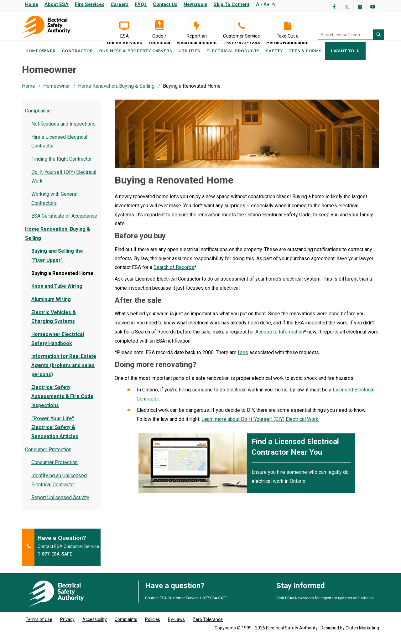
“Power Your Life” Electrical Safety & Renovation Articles (54, 433)
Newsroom (195, 4)
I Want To (345, 58)
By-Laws (176, 625)
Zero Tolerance (208, 625)
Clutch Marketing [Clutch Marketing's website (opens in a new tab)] (362, 633)
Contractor (77, 59)
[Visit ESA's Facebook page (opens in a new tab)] (334, 7)
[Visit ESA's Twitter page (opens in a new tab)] (347, 7)
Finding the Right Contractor (61, 165)
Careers (119, 4)
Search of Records (174, 273)
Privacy (67, 625)
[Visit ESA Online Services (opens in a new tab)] (124, 26)
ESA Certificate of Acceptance (64, 222)
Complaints (126, 625)
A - (259, 4)
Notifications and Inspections (63, 130)
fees (243, 358)
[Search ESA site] (378, 34)
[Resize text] (272, 4)
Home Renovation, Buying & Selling (116, 92)
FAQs (141, 4)
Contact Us (165, 4)
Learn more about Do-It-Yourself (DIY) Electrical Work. (260, 425)
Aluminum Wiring (51, 305)
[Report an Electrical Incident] (196, 26)
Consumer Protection (48, 455)
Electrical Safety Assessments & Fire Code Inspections (62, 402)
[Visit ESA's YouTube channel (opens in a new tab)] (373, 7)
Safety (274, 59)
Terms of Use (39, 625)
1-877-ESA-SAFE (55, 559)
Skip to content (231, 4)
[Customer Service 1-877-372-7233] (241, 26)
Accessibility (94, 625)
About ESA (56, 4)
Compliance (38, 117)
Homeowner (40, 59)
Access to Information (279, 338)
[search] (345, 35)
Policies (152, 625)
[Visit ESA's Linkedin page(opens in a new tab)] (360, 7)
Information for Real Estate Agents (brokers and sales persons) (63, 371)
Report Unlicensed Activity (60, 503)
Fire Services (89, 4)
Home (31, 4)
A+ (266, 4)
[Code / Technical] (159, 26)
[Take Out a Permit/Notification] (287, 26)
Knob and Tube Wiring (56, 292)
